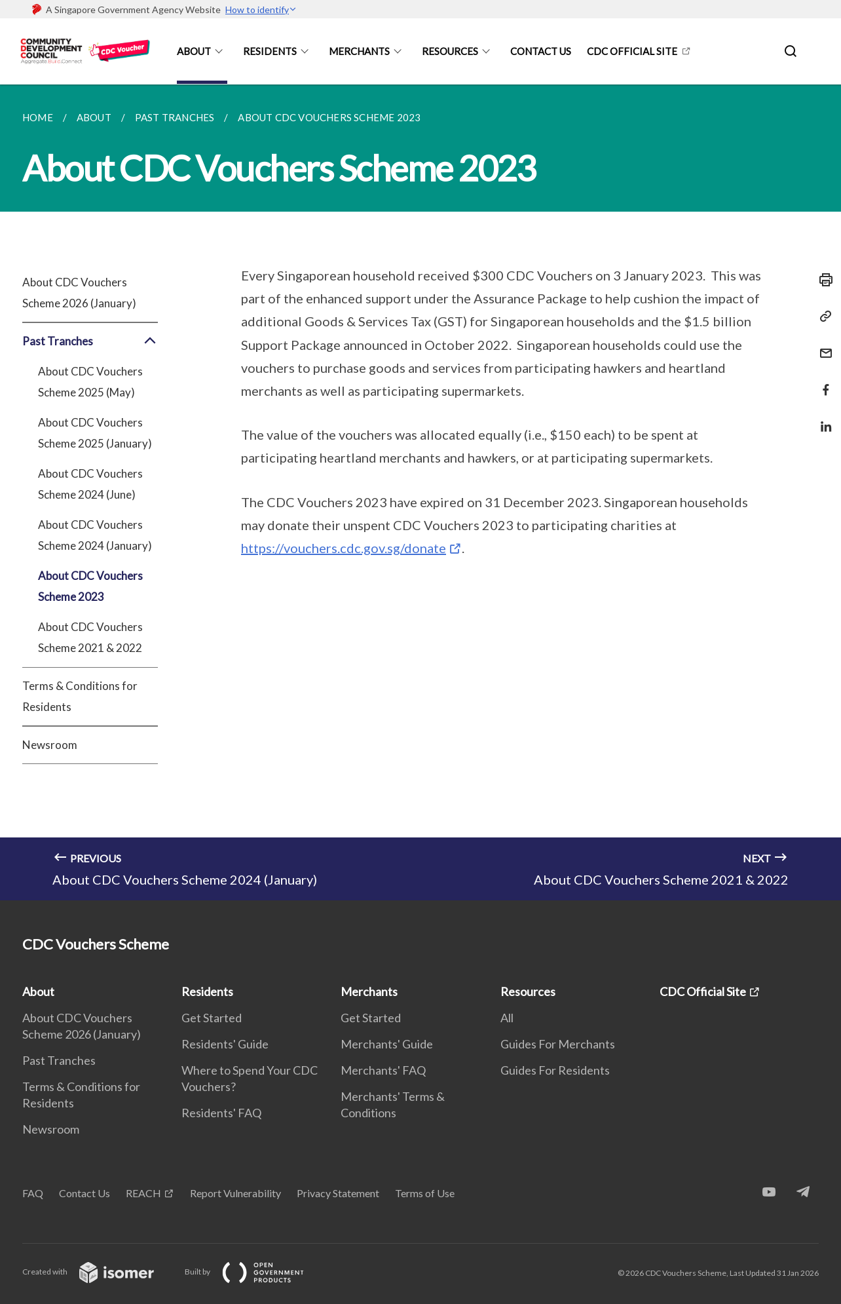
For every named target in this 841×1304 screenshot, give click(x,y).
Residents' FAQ (221, 1112)
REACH (143, 1193)
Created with (98, 1271)
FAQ (32, 1193)
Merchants (359, 51)
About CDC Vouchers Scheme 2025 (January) (95, 432)
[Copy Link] (822, 316)
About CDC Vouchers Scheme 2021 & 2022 (90, 637)
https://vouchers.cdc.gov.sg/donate (343, 548)
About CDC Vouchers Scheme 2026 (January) (79, 292)
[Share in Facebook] (822, 381)
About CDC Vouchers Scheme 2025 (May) (90, 381)
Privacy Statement (338, 1193)
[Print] (822, 280)
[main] (420, 492)
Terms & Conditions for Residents (80, 696)
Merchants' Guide (387, 1044)
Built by (255, 1271)
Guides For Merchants (557, 1044)
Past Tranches (90, 341)
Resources (450, 51)
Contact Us (540, 51)
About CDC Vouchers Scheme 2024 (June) (90, 484)
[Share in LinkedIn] (822, 418)
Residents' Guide (225, 1044)
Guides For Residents (555, 1070)
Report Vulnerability (235, 1193)
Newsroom (49, 745)
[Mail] (822, 345)
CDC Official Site (632, 51)
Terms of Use (425, 1193)
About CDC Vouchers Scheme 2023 (90, 586)
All (507, 1017)
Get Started (211, 1017)
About (194, 51)
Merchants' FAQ (383, 1070)
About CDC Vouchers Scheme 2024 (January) (95, 535)
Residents (270, 51)
